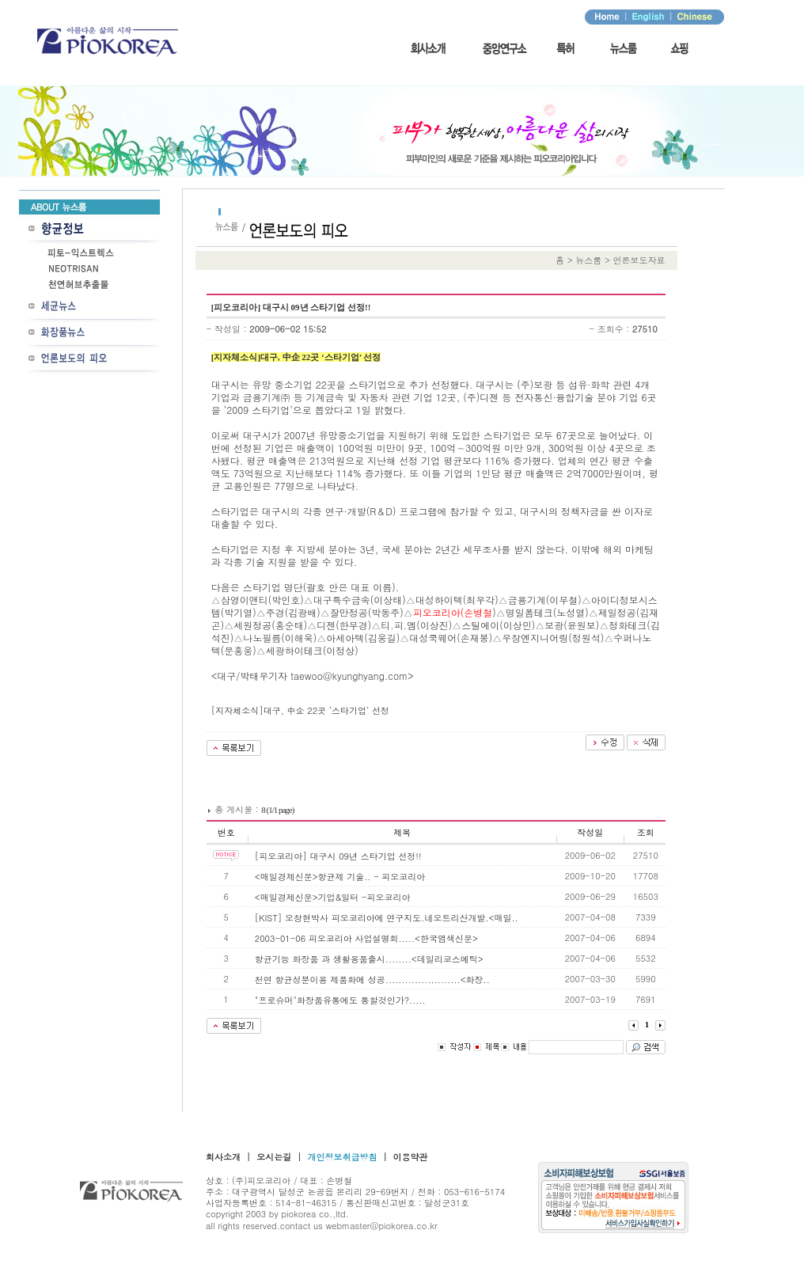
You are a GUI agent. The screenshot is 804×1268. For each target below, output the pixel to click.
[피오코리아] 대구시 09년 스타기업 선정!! (338, 856)
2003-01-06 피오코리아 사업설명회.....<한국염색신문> (366, 938)
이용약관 (410, 1157)
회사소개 (223, 1157)
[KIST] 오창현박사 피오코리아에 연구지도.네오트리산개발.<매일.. (386, 918)
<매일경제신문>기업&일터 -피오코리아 (333, 897)
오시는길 (273, 1157)
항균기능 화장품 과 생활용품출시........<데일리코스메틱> (369, 959)
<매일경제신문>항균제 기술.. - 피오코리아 (340, 877)
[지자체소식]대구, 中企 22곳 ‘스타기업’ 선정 (300, 710)
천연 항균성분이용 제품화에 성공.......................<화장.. (372, 979)
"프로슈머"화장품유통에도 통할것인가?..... (340, 1000)
